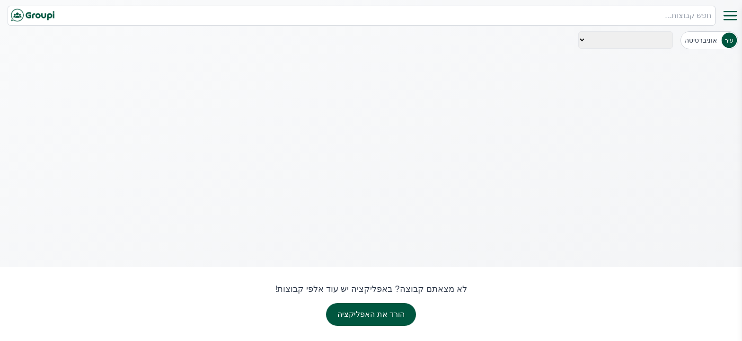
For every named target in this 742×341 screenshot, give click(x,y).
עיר (729, 40)
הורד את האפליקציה (371, 314)
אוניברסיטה (701, 40)
